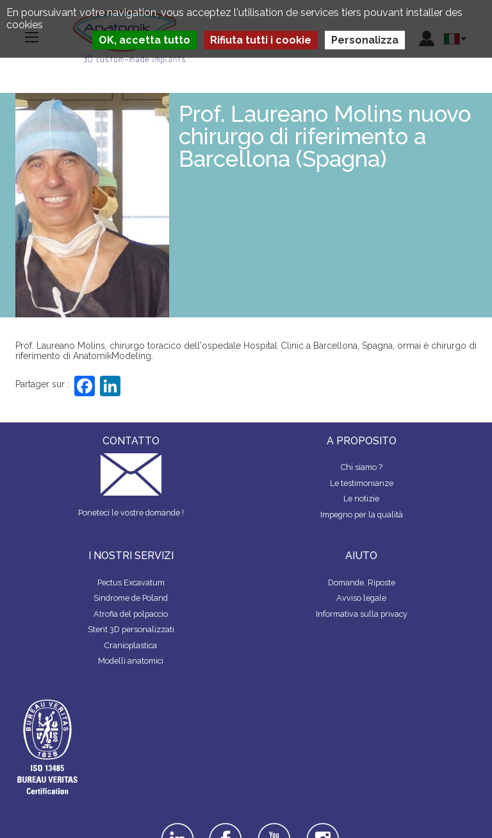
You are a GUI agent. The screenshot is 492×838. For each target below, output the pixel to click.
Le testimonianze (361, 483)
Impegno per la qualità (361, 514)
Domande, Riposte (361, 582)
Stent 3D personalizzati (131, 629)
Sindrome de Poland (131, 598)
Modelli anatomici (130, 661)
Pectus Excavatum (131, 582)
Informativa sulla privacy (361, 614)
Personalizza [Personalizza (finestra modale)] (364, 40)
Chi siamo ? (361, 467)
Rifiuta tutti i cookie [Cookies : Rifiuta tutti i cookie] (260, 40)
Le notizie (361, 498)
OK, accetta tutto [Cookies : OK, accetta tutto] (144, 40)
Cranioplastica (130, 645)
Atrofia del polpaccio (131, 614)
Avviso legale (361, 598)
